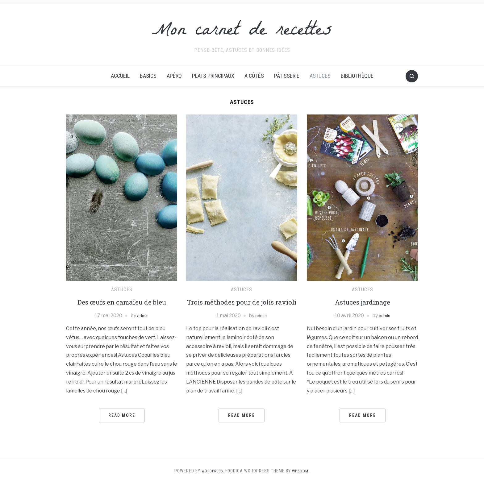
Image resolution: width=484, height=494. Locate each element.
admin (143, 315)
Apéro (174, 76)
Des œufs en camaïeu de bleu (121, 302)
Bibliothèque (357, 76)
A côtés (254, 76)
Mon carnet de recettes (242, 30)
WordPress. (211, 481)
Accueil (120, 76)
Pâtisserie (286, 76)
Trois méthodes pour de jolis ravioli (241, 307)
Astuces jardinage (362, 302)
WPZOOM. (303, 481)
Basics (148, 76)
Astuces (320, 76)
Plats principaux (213, 76)
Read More (121, 415)
